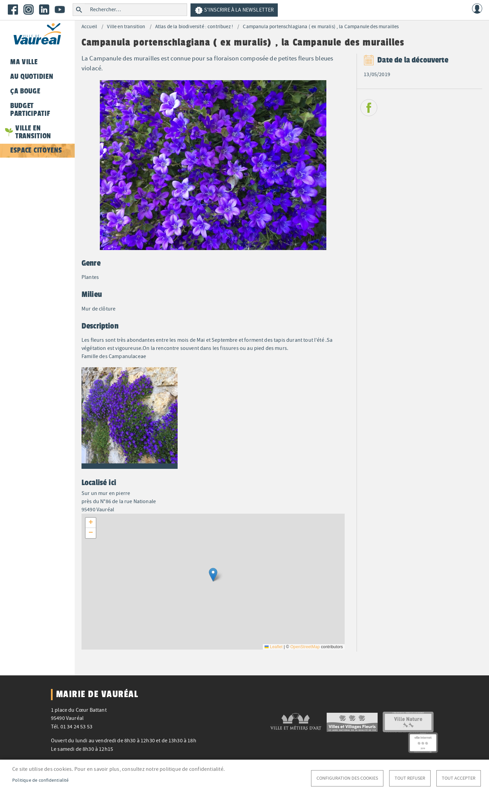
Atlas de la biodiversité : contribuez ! (194, 26)
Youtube (60, 9)
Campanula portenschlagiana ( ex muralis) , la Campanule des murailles (321, 26)
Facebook (13, 9)
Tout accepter (458, 778)
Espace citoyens (36, 150)
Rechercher (79, 10)
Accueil (89, 26)
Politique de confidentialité (40, 780)
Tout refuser (410, 778)
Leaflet (274, 646)
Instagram (28, 9)
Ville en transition (126, 26)
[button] (130, 416)
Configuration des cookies (347, 778)
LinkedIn (44, 9)
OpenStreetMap (305, 646)
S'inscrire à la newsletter (234, 10)
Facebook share (368, 107)
